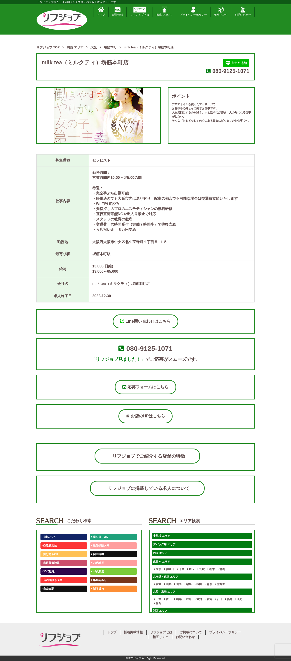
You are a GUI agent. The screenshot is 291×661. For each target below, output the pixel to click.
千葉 (180, 569)
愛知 (198, 599)
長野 (239, 599)
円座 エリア (160, 553)
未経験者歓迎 (51, 562)
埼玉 (190, 569)
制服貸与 (97, 588)
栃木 (211, 569)
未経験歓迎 (98, 597)
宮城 (157, 584)
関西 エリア (160, 610)
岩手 (177, 584)
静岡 (157, 603)
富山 (167, 599)
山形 (167, 584)
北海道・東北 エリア (165, 576)
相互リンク (221, 11)
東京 (157, 569)
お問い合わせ (243, 11)
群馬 (221, 569)
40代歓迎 (97, 571)
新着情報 (117, 11)
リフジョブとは (139, 11)
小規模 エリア (161, 535)
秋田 (198, 584)
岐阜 (188, 599)
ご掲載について (191, 632)
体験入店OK (50, 606)
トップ (101, 11)
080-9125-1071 (230, 71)
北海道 (220, 584)
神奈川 (169, 569)
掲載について (164, 11)
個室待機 (97, 554)
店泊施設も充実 (52, 580)
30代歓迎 (48, 571)
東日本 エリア (161, 561)
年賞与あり (98, 580)
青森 (208, 584)
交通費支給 (49, 545)
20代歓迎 (97, 562)
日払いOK (48, 537)
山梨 (177, 599)
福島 (188, 584)
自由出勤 (48, 588)
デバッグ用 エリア (164, 544)
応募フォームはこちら (145, 387)
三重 (157, 599)
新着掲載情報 (133, 632)
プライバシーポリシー (193, 11)
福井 (228, 599)
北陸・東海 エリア (164, 591)
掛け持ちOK (50, 554)
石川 (218, 599)
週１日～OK (99, 537)
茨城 (201, 569)
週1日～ (97, 606)
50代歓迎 (48, 597)
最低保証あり (100, 545)
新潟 (208, 599)
